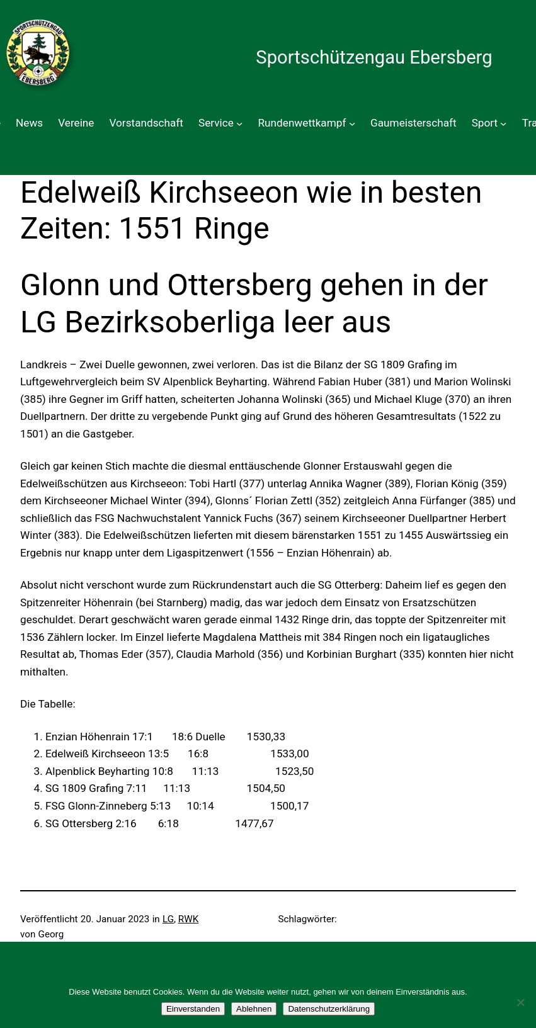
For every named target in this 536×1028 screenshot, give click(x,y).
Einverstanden (193, 1009)
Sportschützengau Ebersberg (374, 57)
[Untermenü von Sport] (503, 123)
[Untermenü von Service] (239, 123)
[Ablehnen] (520, 1002)
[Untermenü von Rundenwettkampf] (352, 123)
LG (168, 919)
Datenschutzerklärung (329, 1009)
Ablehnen (253, 1009)
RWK (188, 919)
